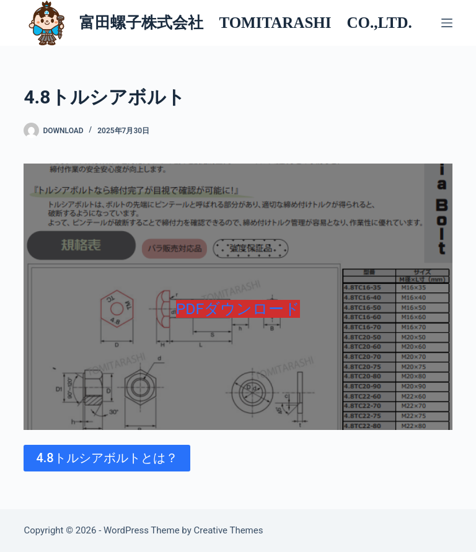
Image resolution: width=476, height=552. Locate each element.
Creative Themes (228, 530)
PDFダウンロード (238, 309)
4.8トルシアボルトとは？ (106, 457)
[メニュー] (446, 22)
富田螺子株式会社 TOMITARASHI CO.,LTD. (245, 22)
